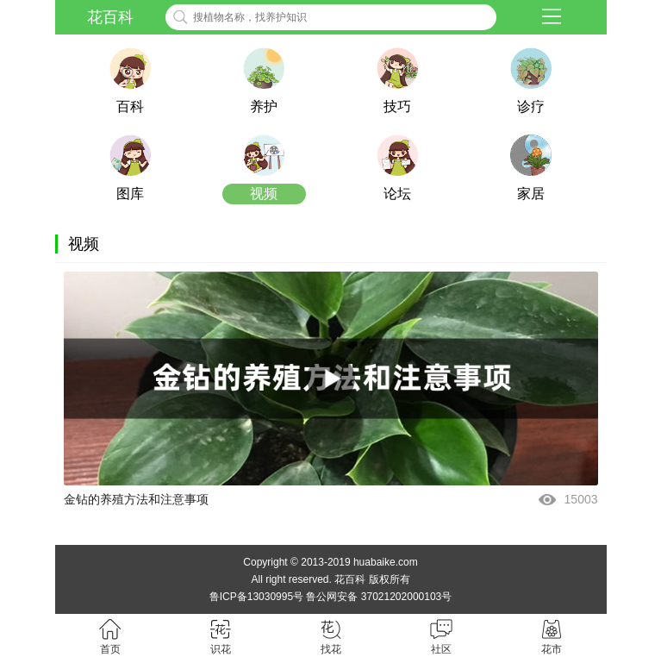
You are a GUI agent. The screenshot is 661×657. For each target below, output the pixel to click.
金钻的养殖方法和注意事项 (136, 499)
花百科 (110, 17)
